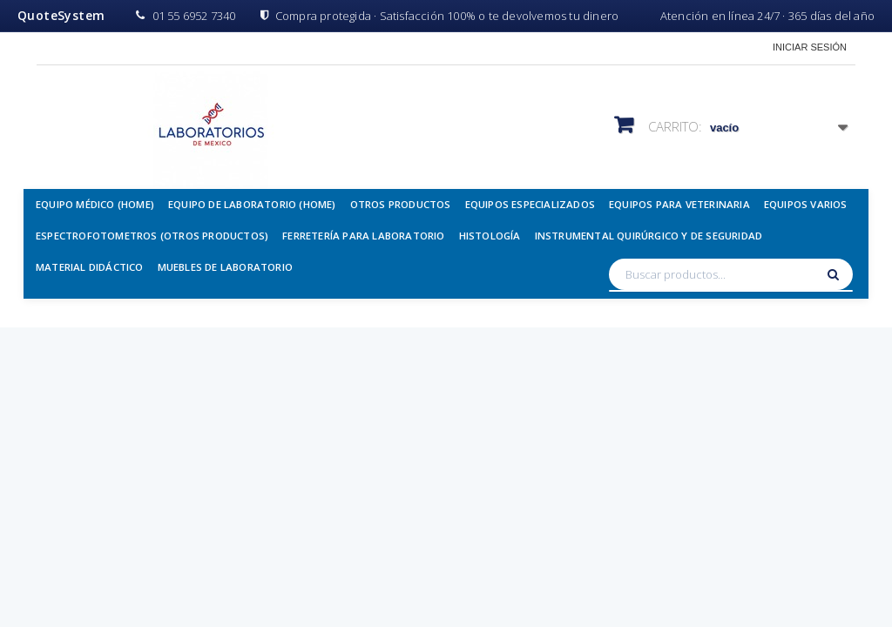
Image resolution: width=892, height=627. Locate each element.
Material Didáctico (90, 266)
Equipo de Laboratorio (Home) (252, 204)
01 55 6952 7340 (185, 16)
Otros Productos (400, 204)
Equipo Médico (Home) (95, 204)
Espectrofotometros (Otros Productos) (152, 235)
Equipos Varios (806, 204)
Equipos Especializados (530, 204)
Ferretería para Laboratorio (363, 235)
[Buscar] (835, 274)
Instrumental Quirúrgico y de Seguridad (649, 235)
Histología (490, 235)
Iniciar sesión (810, 47)
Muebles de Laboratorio (225, 266)
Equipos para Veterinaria (679, 204)
